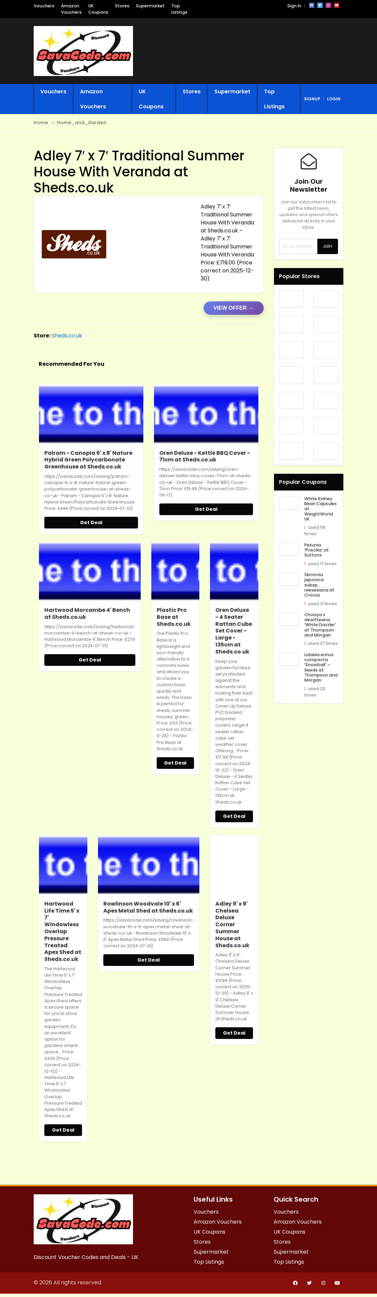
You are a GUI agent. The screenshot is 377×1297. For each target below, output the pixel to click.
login (333, 99)
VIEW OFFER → (234, 308)
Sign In (294, 6)
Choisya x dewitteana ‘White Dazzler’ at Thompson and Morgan (320, 625)
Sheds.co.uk (67, 335)
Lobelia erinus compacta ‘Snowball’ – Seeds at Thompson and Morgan (321, 667)
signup (312, 99)
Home (41, 122)
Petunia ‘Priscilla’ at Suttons (316, 550)
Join (327, 246)
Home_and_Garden (82, 122)
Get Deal (91, 522)
